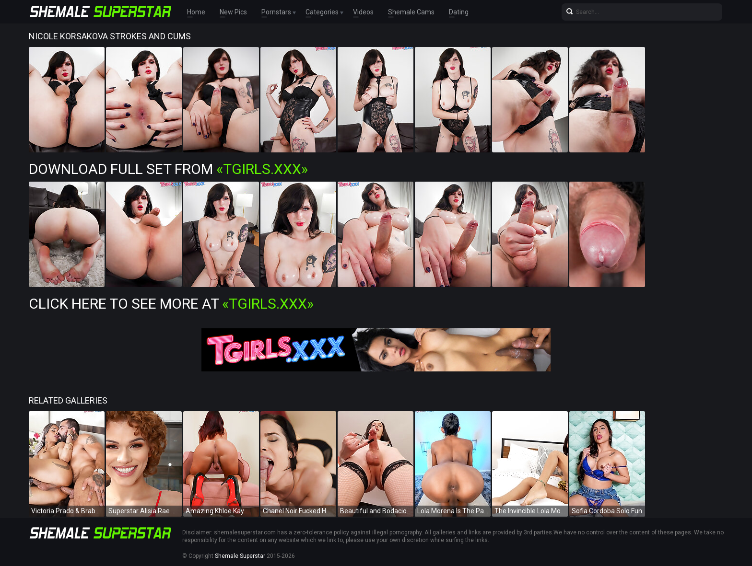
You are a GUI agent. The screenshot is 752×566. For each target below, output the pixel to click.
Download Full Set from (168, 169)
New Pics (233, 12)
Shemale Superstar (240, 556)
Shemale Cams (411, 12)
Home (196, 12)
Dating (459, 12)
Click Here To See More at (171, 303)
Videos (363, 12)
